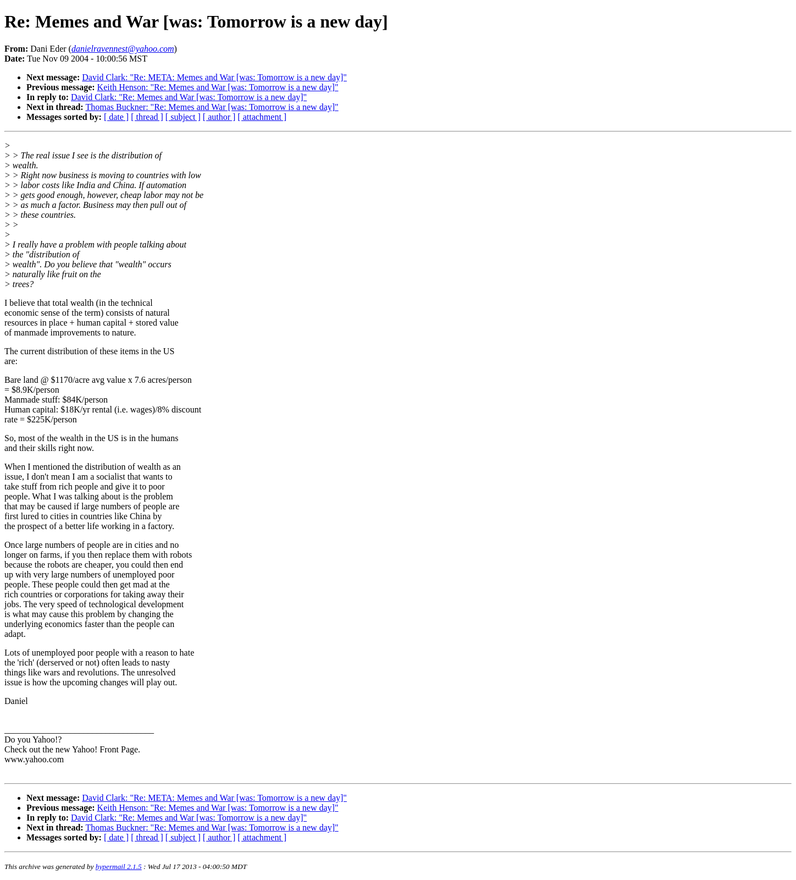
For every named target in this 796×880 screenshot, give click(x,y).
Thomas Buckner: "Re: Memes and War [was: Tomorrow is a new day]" (211, 107)
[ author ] (219, 117)
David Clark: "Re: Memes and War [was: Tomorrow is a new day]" (189, 97)
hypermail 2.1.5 (119, 866)
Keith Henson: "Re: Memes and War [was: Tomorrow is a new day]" (218, 87)
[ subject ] (183, 117)
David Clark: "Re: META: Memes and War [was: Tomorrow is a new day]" (214, 77)
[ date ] (116, 117)
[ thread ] (147, 117)
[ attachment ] (261, 117)
